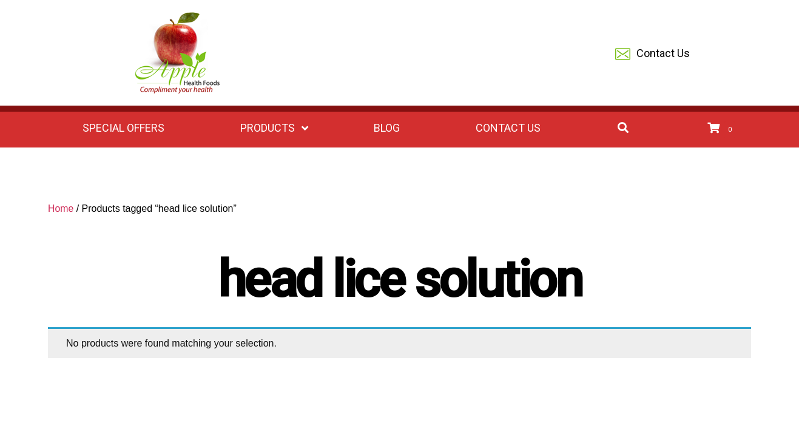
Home (61, 208)
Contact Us (652, 54)
